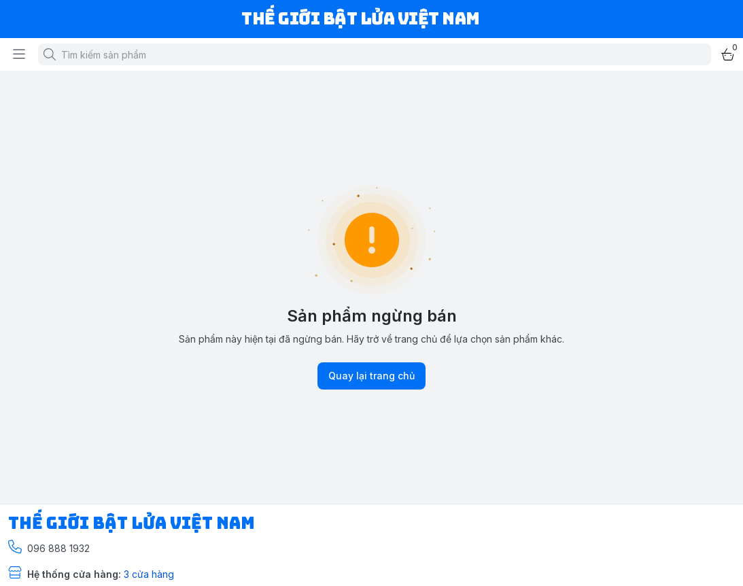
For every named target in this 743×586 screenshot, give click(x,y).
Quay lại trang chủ (371, 376)
